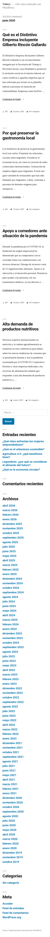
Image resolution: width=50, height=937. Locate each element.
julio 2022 (8, 711)
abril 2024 (8, 615)
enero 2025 (9, 574)
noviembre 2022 (12, 692)
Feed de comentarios (15, 912)
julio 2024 (8, 601)
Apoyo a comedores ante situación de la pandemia (24, 233)
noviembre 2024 (12, 583)
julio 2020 (8, 820)
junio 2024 (9, 606)
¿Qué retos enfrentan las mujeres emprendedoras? (23, 443)
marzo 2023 (9, 674)
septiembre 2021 (13, 756)
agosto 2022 (10, 706)
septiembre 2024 (13, 592)
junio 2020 (9, 825)
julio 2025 (8, 546)
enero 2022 (9, 738)
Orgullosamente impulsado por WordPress (24, 930)
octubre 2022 (10, 697)
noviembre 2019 (12, 857)
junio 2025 (9, 551)
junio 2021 (9, 770)
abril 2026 (8, 505)
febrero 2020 (10, 843)
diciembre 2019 (12, 852)
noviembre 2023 (12, 638)
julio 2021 (8, 766)
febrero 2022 (10, 734)
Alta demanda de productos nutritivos (20, 327)
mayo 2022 (9, 720)
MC (6, 111)
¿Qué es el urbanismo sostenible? (23, 449)
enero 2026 (9, 519)
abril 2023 (8, 670)
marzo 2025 (9, 565)
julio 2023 (8, 656)
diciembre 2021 (12, 743)
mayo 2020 (9, 829)
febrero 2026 (10, 514)
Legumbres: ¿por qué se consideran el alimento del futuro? (24, 463)
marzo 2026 (9, 510)
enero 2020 (9, 848)
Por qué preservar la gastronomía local (20, 136)
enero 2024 (9, 629)
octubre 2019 (10, 861)
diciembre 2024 (12, 578)
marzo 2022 (9, 729)
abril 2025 (8, 560)
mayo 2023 (9, 665)
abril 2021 (8, 779)
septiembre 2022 (13, 702)
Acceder (7, 903)
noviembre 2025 (12, 528)
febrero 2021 (10, 788)
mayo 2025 (9, 556)
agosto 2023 (10, 651)
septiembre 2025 (13, 537)
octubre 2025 (10, 533)
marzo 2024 (9, 619)
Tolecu (6, 4)
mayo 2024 (9, 610)
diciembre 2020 (12, 798)
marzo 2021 (9, 784)
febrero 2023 (10, 679)
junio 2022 (9, 715)
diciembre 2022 (12, 688)
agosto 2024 (10, 597)
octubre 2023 (10, 642)
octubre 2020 (10, 807)
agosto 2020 (10, 816)
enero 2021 (9, 793)
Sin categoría (34, 111)
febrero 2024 (10, 624)
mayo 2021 (9, 775)
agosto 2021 (10, 761)
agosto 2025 (10, 542)
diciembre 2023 (12, 633)
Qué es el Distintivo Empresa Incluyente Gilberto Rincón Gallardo (24, 39)
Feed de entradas (13, 908)
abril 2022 (8, 724)
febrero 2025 (10, 569)
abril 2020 (8, 834)
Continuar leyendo (13, 99)
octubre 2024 (10, 587)
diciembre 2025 (12, 524)
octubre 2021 (10, 752)
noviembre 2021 (12, 747)
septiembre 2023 (13, 647)
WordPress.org (11, 917)
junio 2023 (9, 660)
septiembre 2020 (13, 811)
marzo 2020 (9, 839)
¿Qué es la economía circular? (21, 469)
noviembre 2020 (12, 802)
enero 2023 (9, 683)
